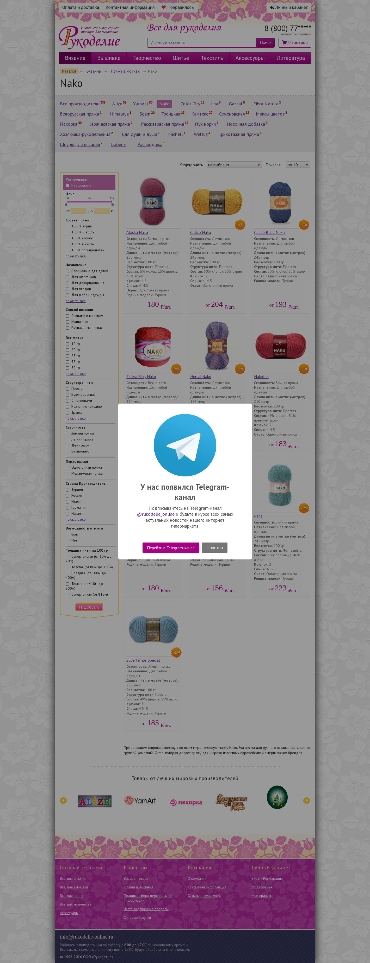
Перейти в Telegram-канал (171, 547)
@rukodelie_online (156, 514)
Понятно (215, 547)
